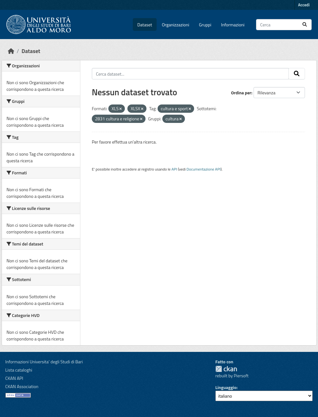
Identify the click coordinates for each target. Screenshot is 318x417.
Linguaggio (225, 387)
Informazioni (233, 24)
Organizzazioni (175, 24)
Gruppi (205, 24)
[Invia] (304, 24)
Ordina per (241, 92)
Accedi (303, 5)
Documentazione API (203, 169)
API (174, 169)
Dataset (144, 24)
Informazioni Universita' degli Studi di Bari (44, 361)
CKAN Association (21, 386)
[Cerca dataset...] (284, 24)
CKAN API (14, 378)
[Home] (11, 51)
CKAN (226, 369)
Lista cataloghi (18, 370)
